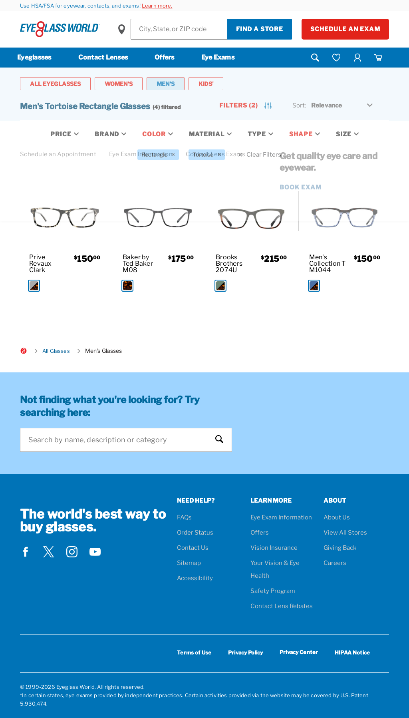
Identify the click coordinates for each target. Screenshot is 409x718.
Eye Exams (217, 57)
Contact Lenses (103, 57)
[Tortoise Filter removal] (207, 154)
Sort (299, 105)
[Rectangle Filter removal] (158, 154)
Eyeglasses (34, 57)
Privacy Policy (245, 652)
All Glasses (56, 351)
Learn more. (157, 5)
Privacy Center (299, 653)
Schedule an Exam (345, 29)
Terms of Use (194, 652)
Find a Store (259, 29)
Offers (165, 57)
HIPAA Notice (352, 652)
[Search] (118, 440)
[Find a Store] (179, 29)
